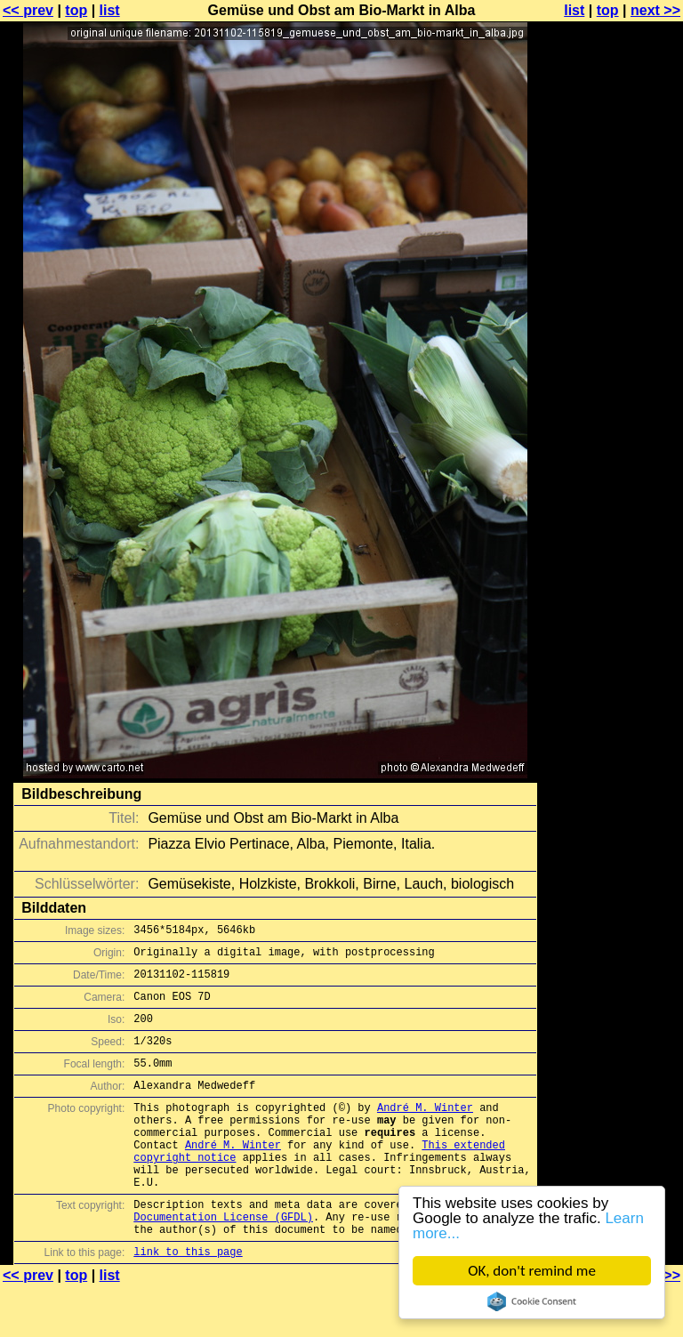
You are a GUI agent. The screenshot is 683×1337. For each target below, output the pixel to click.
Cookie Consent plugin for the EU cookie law (531, 1301)
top (76, 10)
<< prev (28, 10)
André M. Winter (425, 1131)
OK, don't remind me (532, 1270)
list (110, 10)
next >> (655, 10)
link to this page (187, 1301)
